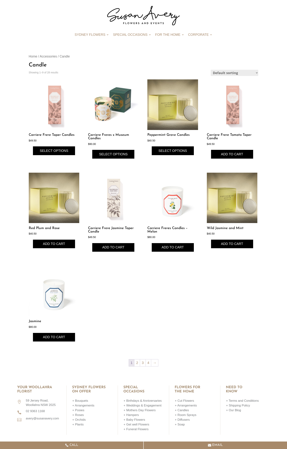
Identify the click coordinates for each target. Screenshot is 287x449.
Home (33, 56)
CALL (74, 445)
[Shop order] (234, 73)
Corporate (198, 35)
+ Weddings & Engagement (142, 405)
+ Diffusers (182, 419)
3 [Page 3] (143, 363)
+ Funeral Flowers (136, 429)
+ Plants (78, 424)
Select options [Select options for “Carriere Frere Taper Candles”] (54, 151)
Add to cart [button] (232, 154)
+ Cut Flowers (184, 400)
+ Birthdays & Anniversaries (143, 400)
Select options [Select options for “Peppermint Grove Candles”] (173, 151)
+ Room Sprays (185, 415)
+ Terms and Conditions (242, 400)
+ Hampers (131, 415)
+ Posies (78, 410)
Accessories (48, 56)
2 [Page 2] (137, 363)
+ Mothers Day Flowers (140, 410)
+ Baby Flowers (134, 419)
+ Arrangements (83, 405)
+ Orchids (79, 419)
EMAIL (217, 445)
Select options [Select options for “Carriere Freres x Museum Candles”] (113, 154)
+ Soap (180, 424)
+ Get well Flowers (136, 424)
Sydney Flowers (90, 35)
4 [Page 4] (148, 363)
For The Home (167, 35)
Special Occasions (130, 35)
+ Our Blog (233, 410)
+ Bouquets (80, 400)
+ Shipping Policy (238, 405)
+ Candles (182, 410)
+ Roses (78, 415)
